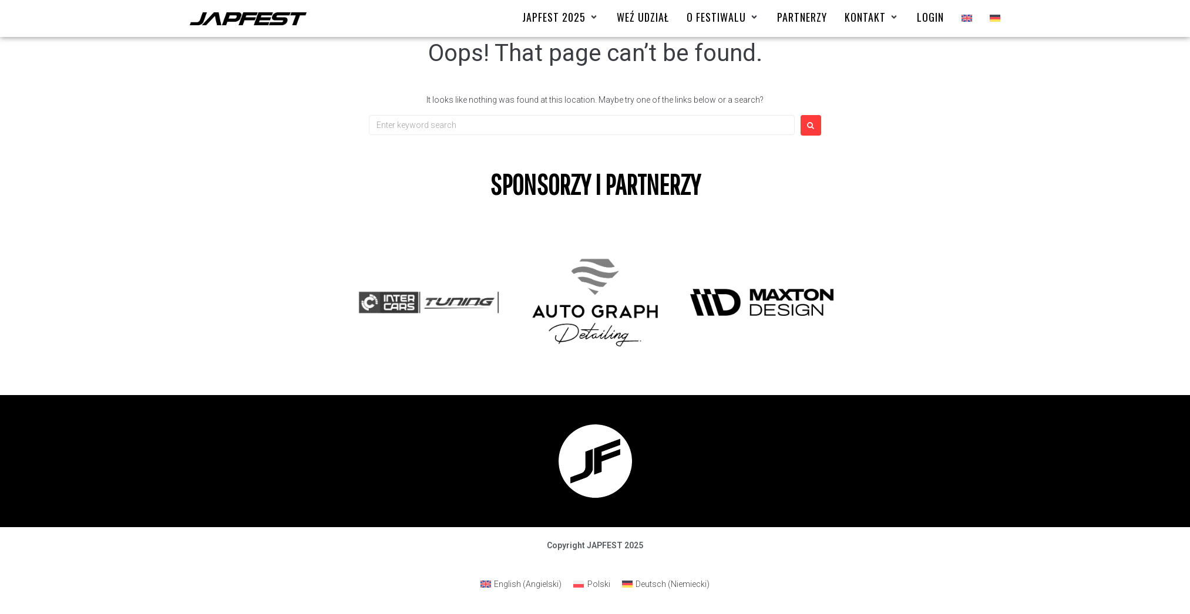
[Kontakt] (872, 17)
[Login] (930, 17)
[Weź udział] (643, 17)
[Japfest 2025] (560, 17)
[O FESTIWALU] (723, 17)
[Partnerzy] (802, 17)
